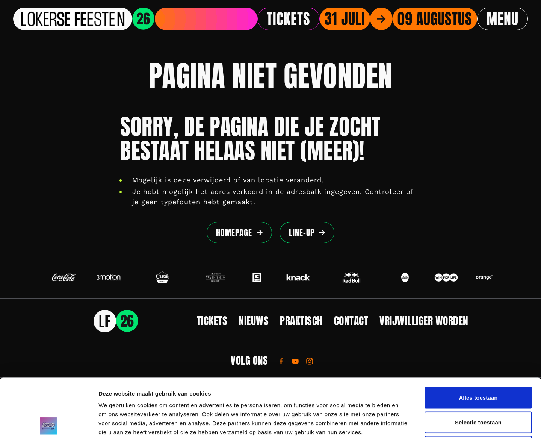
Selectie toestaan (478, 364)
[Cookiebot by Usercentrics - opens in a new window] (49, 423)
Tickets (288, 19)
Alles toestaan (478, 339)
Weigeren (478, 388)
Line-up (301, 232)
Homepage (234, 232)
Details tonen (406, 423)
